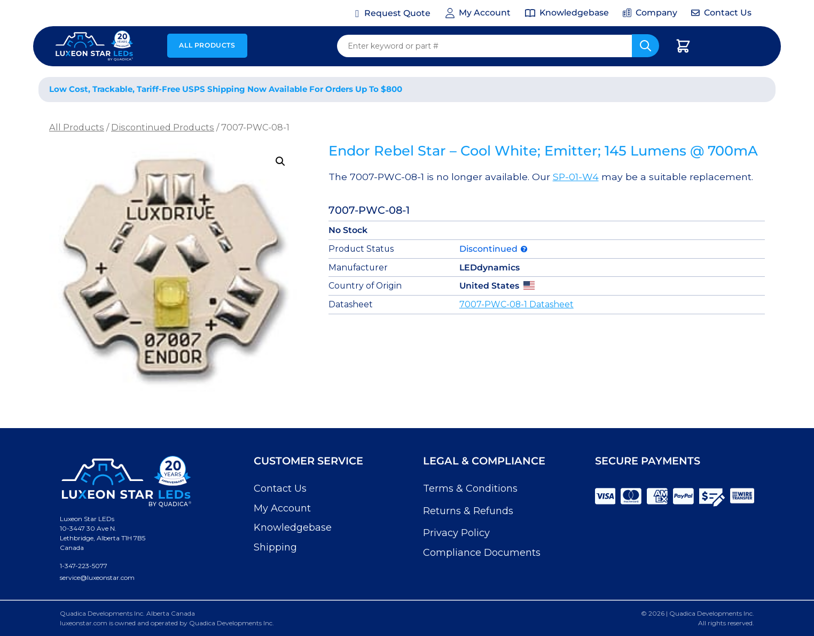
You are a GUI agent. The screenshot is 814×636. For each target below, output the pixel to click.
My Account (282, 508)
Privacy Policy (456, 533)
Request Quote (397, 13)
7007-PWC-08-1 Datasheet (516, 304)
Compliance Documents (482, 553)
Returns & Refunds (468, 511)
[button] (280, 161)
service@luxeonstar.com (97, 577)
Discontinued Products (162, 127)
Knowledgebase (293, 527)
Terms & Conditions (470, 488)
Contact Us (280, 488)
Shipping (275, 547)
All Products (207, 45)
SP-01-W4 (576, 176)
